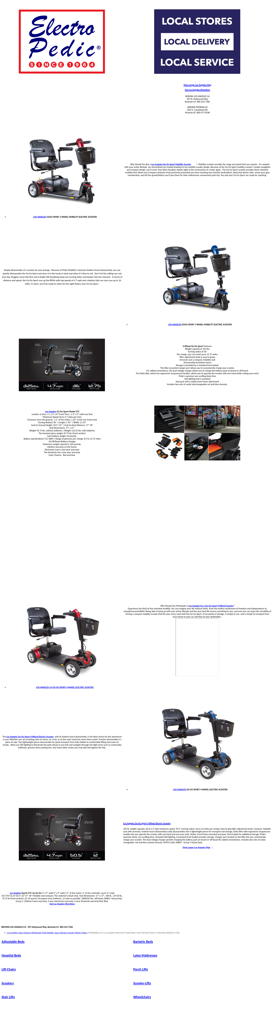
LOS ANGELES (39, 217)
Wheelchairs (142, 997)
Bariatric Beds (143, 941)
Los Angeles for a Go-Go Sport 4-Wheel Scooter (211, 605)
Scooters (8, 983)
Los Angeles (50, 411)
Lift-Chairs (9, 969)
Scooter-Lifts (142, 983)
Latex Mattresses (145, 955)
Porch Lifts (140, 969)
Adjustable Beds (13, 941)
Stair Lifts (8, 997)
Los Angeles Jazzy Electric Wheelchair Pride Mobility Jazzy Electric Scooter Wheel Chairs (47, 933)
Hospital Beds (11, 955)
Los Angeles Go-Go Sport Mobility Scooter (171, 164)
